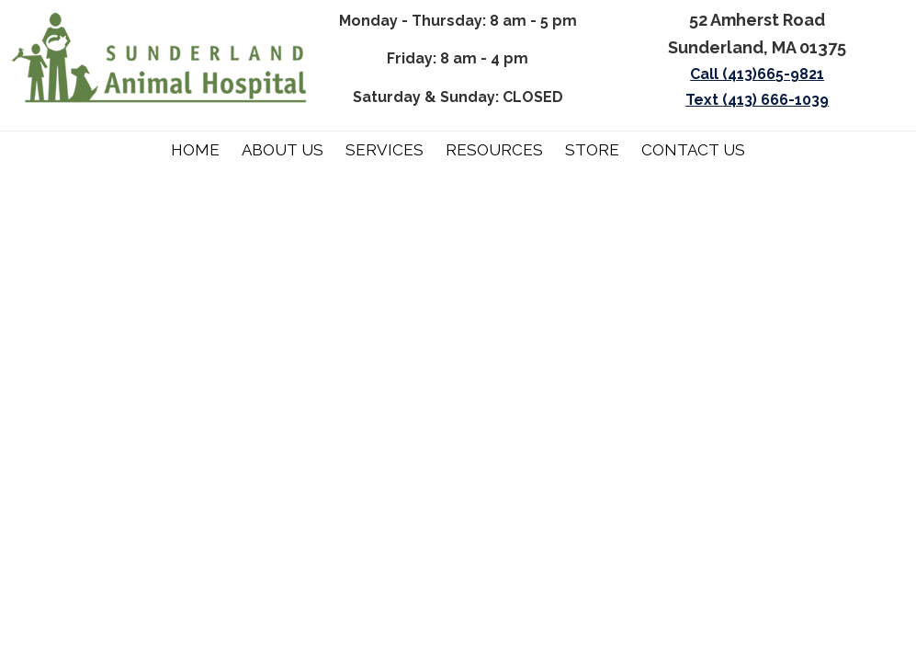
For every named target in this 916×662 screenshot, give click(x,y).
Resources (494, 150)
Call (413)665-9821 (757, 74)
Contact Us (693, 150)
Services (384, 150)
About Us (282, 150)
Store (592, 150)
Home (195, 150)
